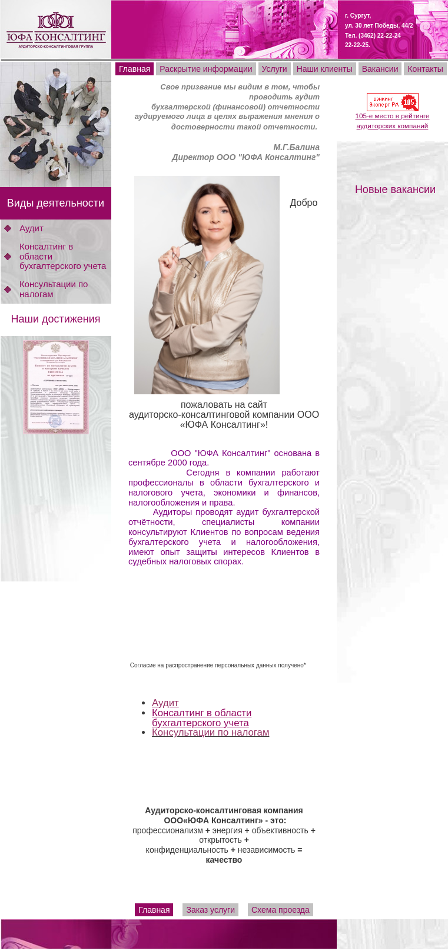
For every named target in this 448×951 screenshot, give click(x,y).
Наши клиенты (325, 69)
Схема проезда (280, 910)
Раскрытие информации (206, 69)
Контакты (425, 69)
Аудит (31, 228)
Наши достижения (55, 319)
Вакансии (380, 69)
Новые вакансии (395, 189)
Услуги (274, 69)
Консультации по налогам (53, 289)
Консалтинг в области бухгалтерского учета (201, 718)
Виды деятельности (55, 203)
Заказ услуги (210, 910)
